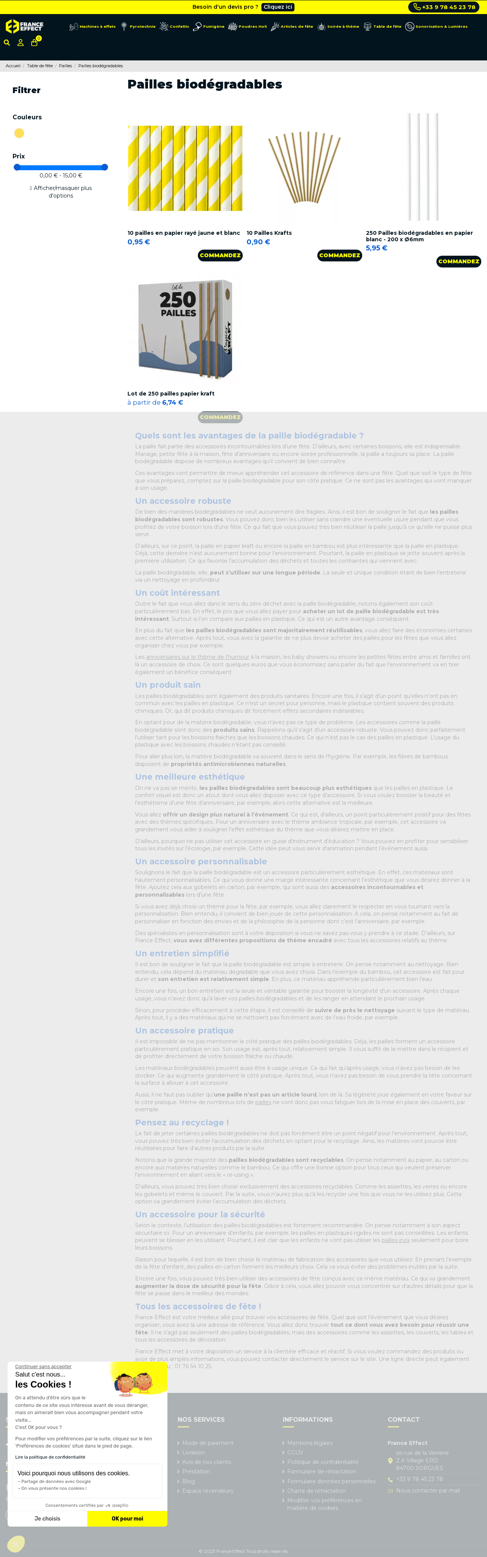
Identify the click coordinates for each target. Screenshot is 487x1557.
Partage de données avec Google (56, 1481)
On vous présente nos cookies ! (54, 1488)
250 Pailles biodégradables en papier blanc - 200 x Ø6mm (419, 236)
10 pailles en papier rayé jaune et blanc (183, 232)
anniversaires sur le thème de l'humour (197, 656)
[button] (16, 1544)
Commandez (220, 255)
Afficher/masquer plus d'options (63, 192)
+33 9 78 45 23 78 (445, 7)
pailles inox (396, 1240)
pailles (263, 1102)
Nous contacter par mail (428, 1490)
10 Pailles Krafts (269, 232)
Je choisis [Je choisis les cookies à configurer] (47, 1519)
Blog (188, 1481)
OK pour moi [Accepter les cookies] (127, 1519)
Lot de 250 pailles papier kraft (171, 393)
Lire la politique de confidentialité (50, 1457)
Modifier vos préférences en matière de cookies (324, 1504)
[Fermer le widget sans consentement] (43, 1366)
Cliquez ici (278, 6)
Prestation (196, 1471)
